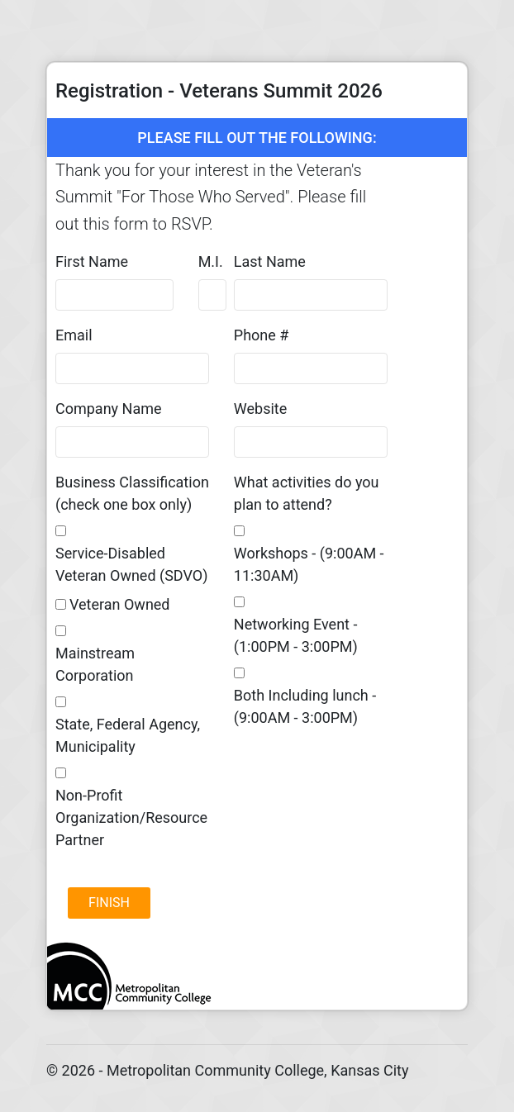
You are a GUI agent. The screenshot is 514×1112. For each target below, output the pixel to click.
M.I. (210, 261)
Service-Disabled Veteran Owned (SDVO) (131, 564)
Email (74, 335)
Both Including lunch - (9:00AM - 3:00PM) (305, 706)
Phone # (261, 335)
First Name (91, 261)
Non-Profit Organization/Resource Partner (131, 817)
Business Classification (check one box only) (132, 493)
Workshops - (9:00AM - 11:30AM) (309, 564)
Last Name (270, 261)
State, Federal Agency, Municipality (127, 735)
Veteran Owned (119, 604)
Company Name (108, 408)
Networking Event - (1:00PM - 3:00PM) (296, 635)
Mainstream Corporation (95, 664)
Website (260, 408)
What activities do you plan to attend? (306, 493)
